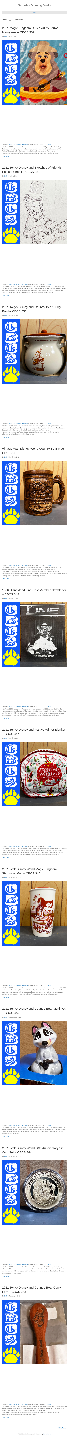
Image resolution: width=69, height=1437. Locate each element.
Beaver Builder (47, 1434)
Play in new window (14, 144)
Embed (49, 144)
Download (25, 144)
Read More (5, 156)
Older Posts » (62, 1428)
